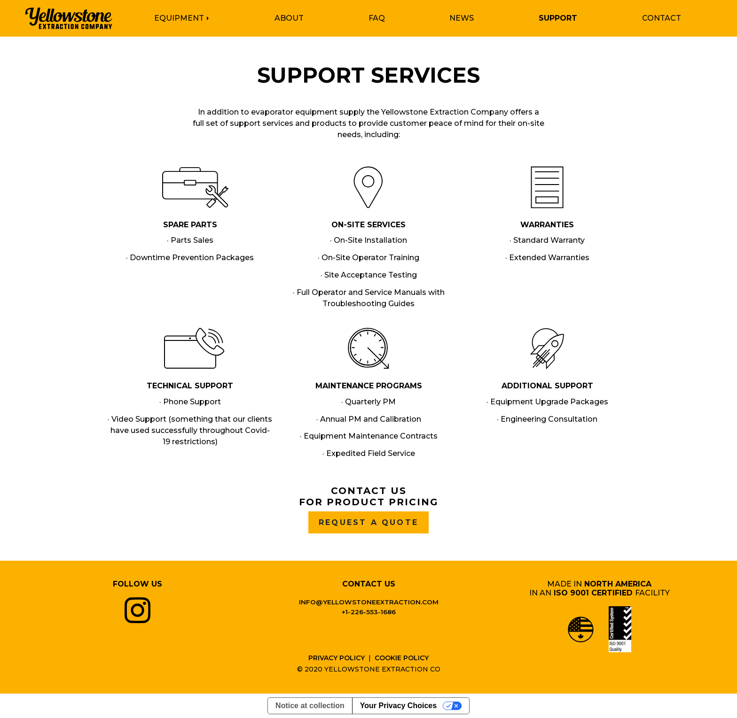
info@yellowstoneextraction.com (369, 602)
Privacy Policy (336, 658)
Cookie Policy (402, 658)
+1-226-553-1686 (369, 612)
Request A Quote (368, 523)
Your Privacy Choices (398, 706)
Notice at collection (310, 706)
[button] (188, 19)
